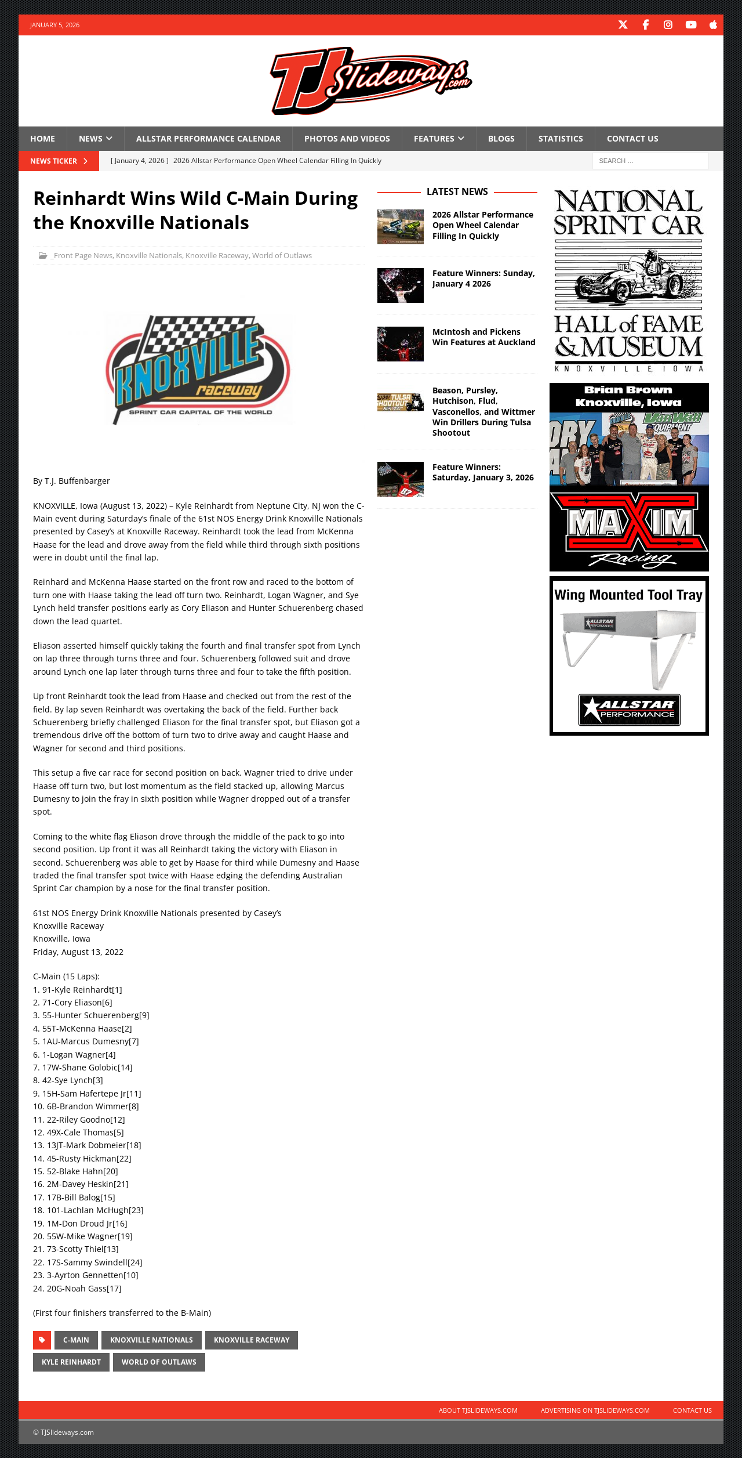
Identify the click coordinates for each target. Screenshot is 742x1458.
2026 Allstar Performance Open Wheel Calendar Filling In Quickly (482, 224)
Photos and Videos (347, 137)
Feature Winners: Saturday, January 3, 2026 (483, 471)
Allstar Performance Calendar (208, 137)
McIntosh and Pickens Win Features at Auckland (484, 336)
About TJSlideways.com (478, 1409)
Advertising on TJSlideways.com (595, 1409)
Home (42, 137)
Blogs (501, 137)
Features (434, 137)
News (91, 137)
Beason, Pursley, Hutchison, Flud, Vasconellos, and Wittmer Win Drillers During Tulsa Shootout (483, 410)
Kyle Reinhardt (71, 1361)
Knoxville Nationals (149, 254)
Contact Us (633, 137)
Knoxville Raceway (217, 254)
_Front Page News (81, 254)
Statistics (561, 137)
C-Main (76, 1339)
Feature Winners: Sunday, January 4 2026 (483, 277)
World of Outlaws (282, 254)
